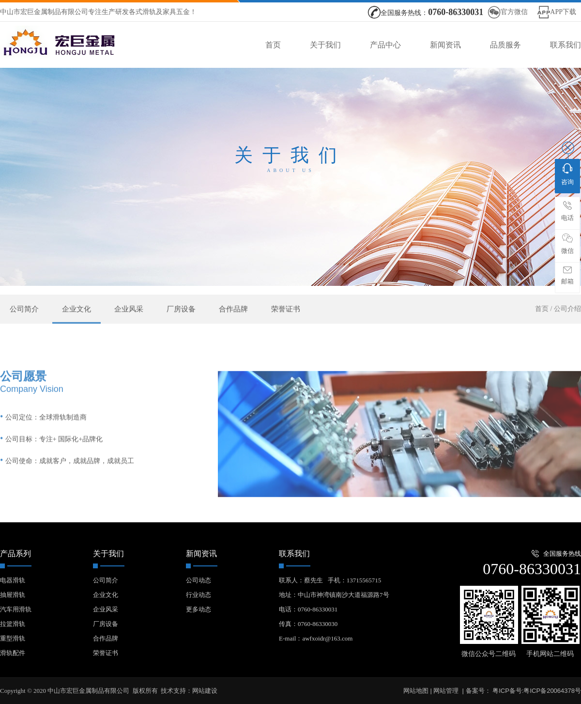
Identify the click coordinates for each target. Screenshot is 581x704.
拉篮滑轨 (12, 623)
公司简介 (24, 319)
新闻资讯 (445, 45)
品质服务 (505, 45)
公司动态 (198, 580)
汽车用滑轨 (15, 609)
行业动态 (198, 594)
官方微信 (514, 12)
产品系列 (15, 553)
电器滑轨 (12, 580)
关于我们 (325, 45)
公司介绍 (567, 319)
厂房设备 (181, 319)
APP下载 (563, 12)
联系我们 (565, 45)
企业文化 (76, 319)
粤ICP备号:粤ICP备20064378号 (536, 690)
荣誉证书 (285, 319)
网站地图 (415, 690)
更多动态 (198, 609)
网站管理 (446, 690)
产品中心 (385, 45)
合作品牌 (233, 319)
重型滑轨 (12, 638)
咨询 (567, 174)
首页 (273, 45)
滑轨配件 (12, 653)
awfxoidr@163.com (327, 638)
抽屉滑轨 (12, 594)
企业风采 (128, 319)
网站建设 (204, 690)
